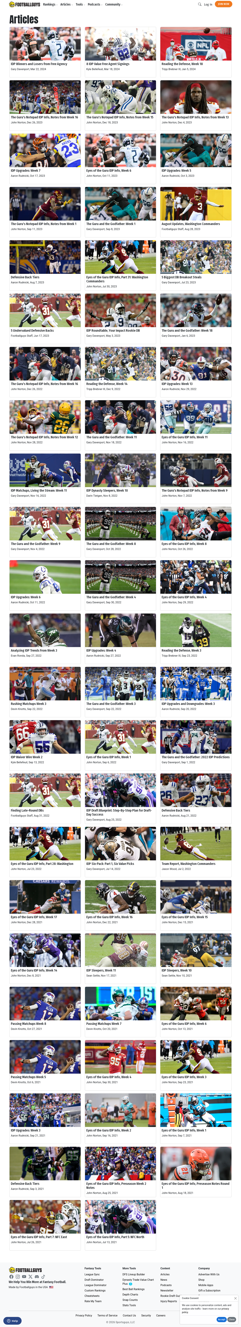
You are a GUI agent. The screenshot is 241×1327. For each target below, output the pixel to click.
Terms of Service (107, 1315)
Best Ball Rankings (134, 1289)
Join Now (223, 4)
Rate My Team (93, 1301)
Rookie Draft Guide (171, 1295)
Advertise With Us (208, 1274)
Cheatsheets (92, 1295)
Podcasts (95, 4)
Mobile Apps (205, 1285)
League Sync (92, 1274)
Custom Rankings (95, 1290)
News (163, 1279)
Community (114, 4)
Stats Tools (129, 1305)
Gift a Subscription (209, 1290)
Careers (160, 1315)
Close (232, 1319)
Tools (80, 4)
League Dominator (95, 1285)
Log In (208, 4)
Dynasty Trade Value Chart (138, 1282)
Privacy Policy (83, 1315)
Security (146, 1315)
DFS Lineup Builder (134, 1274)
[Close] (235, 1298)
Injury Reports (168, 1301)
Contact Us (129, 1315)
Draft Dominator (94, 1279)
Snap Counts (130, 1300)
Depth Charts (130, 1294)
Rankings (50, 4)
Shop (201, 1279)
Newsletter (166, 1290)
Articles (66, 4)
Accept (221, 1319)
